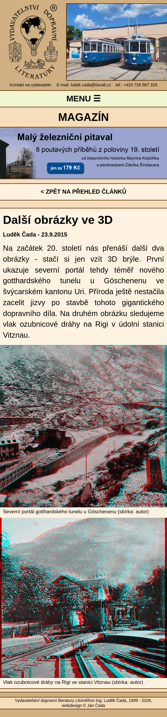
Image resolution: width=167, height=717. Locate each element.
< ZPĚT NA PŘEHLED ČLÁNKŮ (83, 191)
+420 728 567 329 (140, 84)
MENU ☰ (83, 98)
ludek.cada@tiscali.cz (91, 84)
